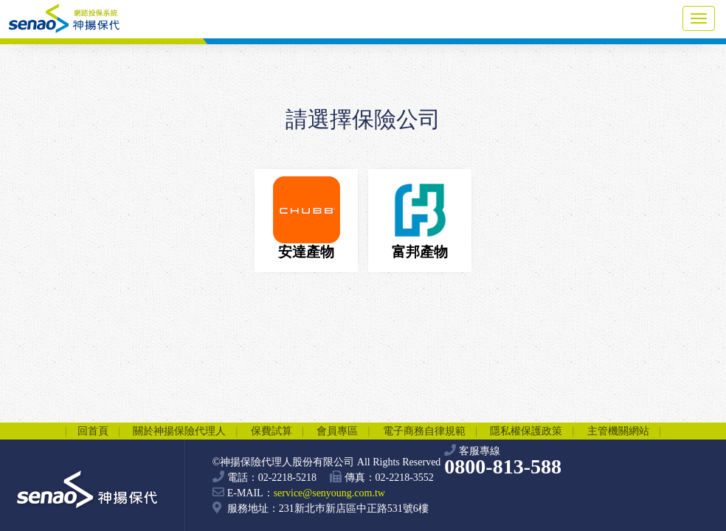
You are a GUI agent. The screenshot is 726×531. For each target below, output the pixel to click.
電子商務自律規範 (424, 431)
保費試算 (271, 431)
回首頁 (92, 431)
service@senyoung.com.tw (329, 493)
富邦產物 (420, 218)
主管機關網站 (618, 431)
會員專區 (337, 431)
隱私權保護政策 (526, 431)
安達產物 (306, 218)
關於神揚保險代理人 (179, 431)
